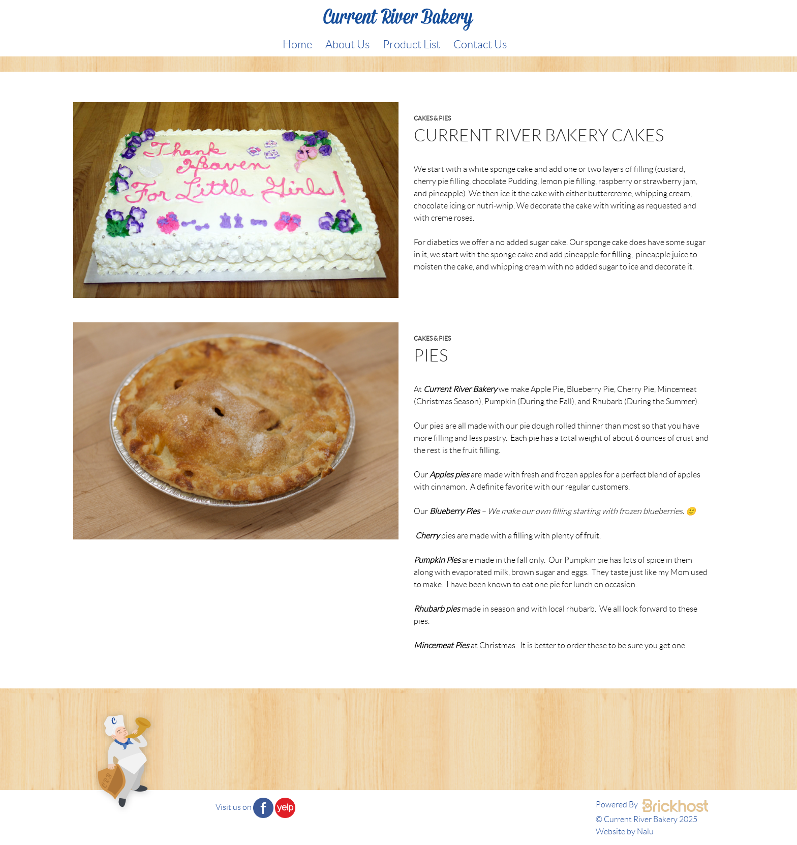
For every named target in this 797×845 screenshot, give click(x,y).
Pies (431, 355)
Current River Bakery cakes (539, 135)
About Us (347, 44)
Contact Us (480, 44)
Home (297, 44)
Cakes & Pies (432, 118)
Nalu (645, 831)
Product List (411, 44)
